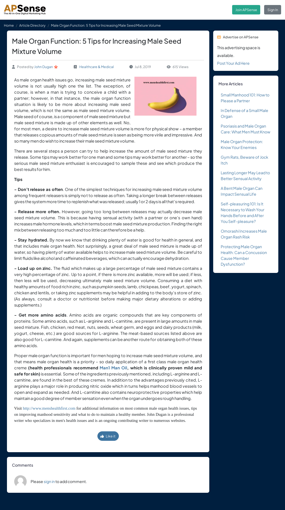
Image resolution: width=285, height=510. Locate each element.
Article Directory (32, 25)
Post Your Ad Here (233, 63)
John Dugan (43, 66)
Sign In (272, 10)
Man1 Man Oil (113, 367)
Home (9, 25)
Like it (108, 436)
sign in (49, 481)
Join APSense (246, 10)
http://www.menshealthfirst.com (49, 408)
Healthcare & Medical (96, 66)
